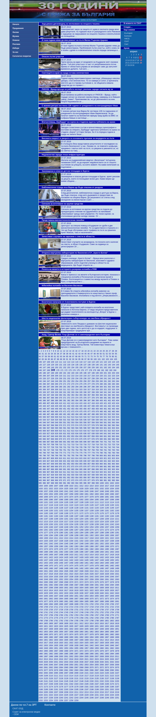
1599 (56, 588)
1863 (97, 632)
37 (61, 354)
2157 (46, 684)
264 (117, 381)
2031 (56, 662)
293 (73, 387)
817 (89, 458)
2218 (112, 692)
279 (98, 384)
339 (98, 392)
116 (81, 362)
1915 (117, 640)
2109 (46, 676)
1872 (61, 634)
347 (49, 395)
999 (98, 483)
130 (57, 365)
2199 (97, 689)
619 (98, 431)
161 (102, 367)
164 (114, 367)
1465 (107, 563)
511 (65, 417)
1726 (51, 610)
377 (89, 398)
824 (117, 458)
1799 (97, 621)
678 (94, 439)
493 (73, 414)
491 (65, 414)
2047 (56, 665)
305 (41, 389)
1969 (66, 651)
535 (81, 420)
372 (69, 398)
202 (110, 373)
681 (106, 439)
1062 (92, 494)
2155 (117, 681)
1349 (86, 544)
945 (41, 478)
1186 (71, 516)
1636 (81, 593)
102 (104, 359)
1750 (92, 612)
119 (94, 362)
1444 (81, 560)
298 (94, 387)
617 (89, 431)
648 (53, 436)
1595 (117, 585)
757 (89, 450)
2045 (46, 665)
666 (45, 439)
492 (69, 414)
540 (102, 420)
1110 (92, 502)
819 (98, 458)
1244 (41, 527)
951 (65, 478)
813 (73, 458)
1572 (81, 582)
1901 (46, 640)
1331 (76, 541)
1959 (97, 648)
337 (89, 392)
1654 (92, 596)
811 (65, 458)
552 (69, 422)
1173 (86, 513)
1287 (97, 533)
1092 (81, 500)
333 (73, 392)
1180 (41, 516)
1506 (71, 571)
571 (65, 425)
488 (53, 414)
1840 (61, 629)
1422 (51, 557)
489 (57, 414)
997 (89, 483)
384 (117, 398)
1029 (86, 489)
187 (49, 373)
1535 (56, 577)
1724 (41, 610)
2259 (76, 700)
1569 (66, 582)
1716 (81, 607)
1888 (61, 637)
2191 (56, 689)
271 (65, 384)
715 (81, 445)
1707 (117, 604)
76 (101, 356)
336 (85, 392)
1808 (61, 623)
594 (77, 428)
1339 (117, 541)
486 (45, 414)
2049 (66, 665)
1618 (71, 590)
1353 (107, 544)
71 (85, 356)
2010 (112, 656)
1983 (56, 654)
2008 (102, 656)
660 (102, 436)
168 (49, 370)
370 (61, 398)
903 (114, 469)
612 (69, 431)
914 (77, 472)
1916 (41, 643)
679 (98, 439)
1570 (71, 582)
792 (69, 456)
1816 (102, 623)
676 (85, 439)
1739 (117, 610)
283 (114, 384)
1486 (51, 568)
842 (110, 461)
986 (45, 483)
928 (53, 475)
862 (110, 464)
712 (69, 445)
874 (77, 467)
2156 (41, 684)
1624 (102, 590)
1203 (76, 519)
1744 (61, 612)
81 (116, 356)
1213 (46, 522)
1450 (112, 560)
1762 (71, 615)
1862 (92, 632)
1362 (71, 546)
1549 (46, 579)
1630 (51, 593)
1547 (117, 577)
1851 (117, 629)
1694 (51, 604)
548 (53, 422)
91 (67, 359)
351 (65, 395)
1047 (97, 491)
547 (49, 422)
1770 (112, 615)
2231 (97, 695)
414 (77, 403)
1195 (117, 516)
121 (102, 362)
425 (41, 406)
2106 (112, 673)
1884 (41, 637)
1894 (92, 637)
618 (94, 431)
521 (106, 417)
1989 (86, 654)
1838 (51, 629)
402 (110, 400)
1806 (51, 623)
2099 (76, 673)
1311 (56, 538)
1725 (46, 610)
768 (53, 453)
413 (73, 403)
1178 (112, 513)
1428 (81, 557)
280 (102, 384)
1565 (46, 582)
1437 (46, 560)
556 (85, 422)
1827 (76, 626)
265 (41, 384)
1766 (92, 615)
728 (53, 447)
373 (73, 398)
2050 (71, 665)
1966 (51, 651)
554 (77, 422)
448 (53, 409)
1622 (92, 590)
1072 (61, 497)
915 (81, 472)
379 (98, 398)
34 (52, 354)
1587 (76, 585)
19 (85, 351)
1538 (71, 577)
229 (57, 378)
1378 (71, 549)
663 (114, 436)
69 (79, 356)
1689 (107, 601)
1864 (102, 632)
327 (49, 392)
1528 (102, 574)
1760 (61, 615)
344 (117, 392)
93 (73, 359)
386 (45, 400)
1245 (46, 527)
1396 (81, 552)
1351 (97, 544)
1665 (66, 599)
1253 (86, 527)
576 (85, 425)
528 (53, 420)
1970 (71, 651)
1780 (81, 618)
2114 (71, 676)
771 (65, 453)
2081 (66, 670)
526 (45, 420)
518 (94, 417)
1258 (112, 527)
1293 (46, 535)
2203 (117, 689)
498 (94, 414)
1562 (112, 579)
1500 (41, 571)
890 (61, 469)
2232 (102, 695)
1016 (102, 486)
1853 (46, 632)
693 (73, 442)
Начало (15, 24)
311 (65, 389)
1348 (81, 544)
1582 (51, 585)
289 (57, 387)
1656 (102, 596)
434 (77, 406)
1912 (102, 640)
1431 (97, 557)
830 (61, 461)
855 (81, 464)
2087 (97, 670)
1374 (51, 549)
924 (117, 472)
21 (92, 351)
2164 (81, 684)
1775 (56, 618)
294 (77, 387)
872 (69, 467)
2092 (41, 673)
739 (98, 447)
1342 (51, 544)
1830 (92, 626)
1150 (51, 511)
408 (53, 403)
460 (102, 409)
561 (106, 422)
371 (65, 398)
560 (102, 422)
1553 (66, 579)
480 (102, 411)
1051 (117, 491)
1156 (81, 511)
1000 (102, 483)
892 (69, 469)
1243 (117, 524)
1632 (61, 593)
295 (81, 387)
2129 (66, 678)
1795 (76, 621)
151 (61, 367)
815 (81, 458)
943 (114, 475)
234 (77, 378)
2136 (102, 678)
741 (106, 447)
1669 (86, 599)
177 (87, 370)
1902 (51, 640)
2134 (92, 678)
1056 (61, 494)
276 (85, 384)
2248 (102, 698)
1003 (117, 483)
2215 (97, 692)
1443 (76, 560)
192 (69, 373)
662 (110, 436)
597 (89, 428)
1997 (46, 656)
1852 (41, 632)
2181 (86, 687)
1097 (107, 500)
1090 (71, 500)
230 (61, 378)
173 (71, 370)
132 (65, 365)
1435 (117, 557)
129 (53, 365)
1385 (107, 549)
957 (89, 478)
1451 (117, 560)
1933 (46, 645)
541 (106, 420)
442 (110, 406)
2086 (92, 670)
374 (77, 398)
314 (77, 389)
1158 (92, 511)
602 (110, 428)
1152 (61, 511)
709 (57, 445)
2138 (112, 678)
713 (73, 445)
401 (106, 400)
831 (65, 461)
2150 (92, 681)
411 (65, 403)
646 (45, 436)
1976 (102, 651)
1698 (71, 604)
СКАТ (126, 41)
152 (65, 367)
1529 (107, 574)
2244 (81, 698)
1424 (61, 557)
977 (89, 480)
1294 (51, 535)
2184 (102, 687)
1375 (56, 549)
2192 (61, 689)
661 (106, 436)
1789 (46, 621)
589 (57, 428)
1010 (71, 486)
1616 (61, 590)
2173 (46, 687)
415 (81, 403)
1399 (97, 552)
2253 (46, 700)
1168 (61, 513)
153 (69, 367)
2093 (46, 673)
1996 (41, 656)
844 (117, 461)
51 (104, 354)
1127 (97, 505)
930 (61, 475)
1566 (51, 582)
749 (57, 450)
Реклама (16, 44)
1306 (112, 535)
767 (49, 453)
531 (65, 420)
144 (114, 365)
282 (110, 384)
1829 (86, 626)
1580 (41, 585)
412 (69, 403)
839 (98, 461)
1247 (56, 527)
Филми (15, 32)
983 (114, 480)
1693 (46, 604)
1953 (66, 648)
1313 (66, 538)
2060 (41, 667)
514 (77, 417)
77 (104, 356)
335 (81, 392)
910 (61, 472)
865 (41, 467)
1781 (86, 618)
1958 (92, 648)
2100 (81, 673)
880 (102, 467)
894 (77, 469)
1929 (107, 643)
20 (88, 351)
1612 (41, 590)
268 (53, 384)
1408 (61, 555)
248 (53, 381)
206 (45, 376)
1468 (41, 566)
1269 (86, 530)
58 (46, 356)
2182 (92, 687)
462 (110, 409)
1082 (112, 497)
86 (52, 359)
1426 (71, 557)
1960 (102, 648)
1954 (71, 648)
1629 (46, 593)
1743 (56, 612)
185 (41, 373)
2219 (117, 692)
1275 (117, 530)
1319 (97, 538)
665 (41, 439)
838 (94, 461)
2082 (71, 670)
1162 (112, 511)
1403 (117, 552)
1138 (71, 508)
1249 (66, 527)
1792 (61, 621)
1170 (71, 513)
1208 (102, 519)
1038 (51, 491)
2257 (66, 700)
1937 (66, 645)
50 (101, 354)
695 (81, 442)
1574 (92, 582)
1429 (86, 557)
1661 (46, 599)
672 (69, 439)
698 (94, 442)
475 (81, 411)
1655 (97, 596)
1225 (107, 522)
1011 (76, 486)
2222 (51, 695)
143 (110, 365)
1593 (107, 585)
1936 (61, 645)
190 (61, 373)
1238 (92, 524)
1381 (86, 549)
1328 (61, 541)
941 (106, 475)
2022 (92, 659)
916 (85, 472)
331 (65, 392)
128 (49, 365)
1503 (56, 571)
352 (69, 395)
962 (110, 478)
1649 (66, 596)
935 (81, 475)
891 (65, 469)
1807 (56, 623)
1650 (71, 596)
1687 (97, 601)
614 (77, 431)
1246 (51, 527)
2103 (97, 673)
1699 (76, 604)
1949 (46, 648)
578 (94, 425)
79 (110, 356)
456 (85, 409)
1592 (102, 585)
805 (41, 458)
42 (76, 354)
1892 (81, 637)
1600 (61, 588)
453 (73, 409)
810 (61, 458)
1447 (97, 560)
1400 (102, 552)
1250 (71, 527)
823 (114, 458)
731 (65, 447)
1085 (46, 500)
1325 (46, 541)
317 (89, 389)
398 (94, 400)
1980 (41, 654)
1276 (41, 533)
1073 (66, 497)
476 (85, 411)
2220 (41, 695)
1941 (86, 645)
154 (73, 367)
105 (115, 359)
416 (85, 403)
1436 (41, 560)
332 (69, 392)
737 (89, 447)
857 (89, 464)
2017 (66, 659)
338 (94, 392)
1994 (112, 654)
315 (81, 389)
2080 (61, 670)
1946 (112, 645)
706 (45, 445)
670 (61, 439)
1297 (66, 535)
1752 (102, 612)
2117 (86, 676)
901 (106, 469)
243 (114, 378)
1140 (81, 508)
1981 (46, 654)
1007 (56, 486)
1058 (71, 494)
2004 (81, 656)
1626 (112, 590)
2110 (51, 676)
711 (65, 445)
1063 (97, 494)
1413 (86, 555)
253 (73, 381)
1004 (41, 486)
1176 (102, 513)
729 (57, 447)
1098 (112, 500)
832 (69, 461)
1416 (102, 555)
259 (98, 381)
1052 (41, 494)
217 (89, 376)
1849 (107, 629)
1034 (112, 489)
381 (106, 398)
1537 (66, 577)
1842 (71, 629)
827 (49, 461)
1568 (61, 582)
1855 (56, 632)
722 (110, 445)
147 (45, 367)
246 (45, 381)
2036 (81, 662)
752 (69, 450)
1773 (46, 618)
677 (89, 439)
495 (81, 414)
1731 (76, 610)
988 (53, 483)
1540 (81, 577)
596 (85, 428)
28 (113, 351)
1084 (41, 500)
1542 (92, 577)
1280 (61, 533)
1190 (92, 516)
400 (102, 400)
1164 (41, 513)
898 (94, 469)
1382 (92, 549)
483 (114, 411)
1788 (41, 621)
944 (117, 475)
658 (94, 436)
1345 (66, 544)
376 (85, 398)
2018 (71, 659)
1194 (112, 516)
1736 (102, 610)
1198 (51, 519)
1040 (61, 491)
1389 (46, 552)
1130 (112, 505)
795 (81, 456)
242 (110, 378)
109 (53, 362)
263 (114, 381)
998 (94, 483)
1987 (76, 654)
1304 (102, 535)
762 (110, 450)
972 (69, 480)
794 (77, 456)
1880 (102, 634)
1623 (97, 590)
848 (53, 464)
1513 (107, 571)
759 (98, 450)
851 (65, 464)
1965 (46, 651)
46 (88, 354)
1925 (86, 643)
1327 (56, 541)
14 (70, 351)
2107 (117, 673)
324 (117, 389)
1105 (66, 502)
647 (49, 436)
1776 (61, 618)
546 (45, 422)
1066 (112, 494)
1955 (76, 648)
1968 (61, 651)
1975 (97, 651)
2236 (41, 698)
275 (81, 384)
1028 (81, 489)
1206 (92, 519)
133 (69, 365)
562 (110, 422)
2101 (86, 673)
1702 (92, 604)
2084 (81, 670)
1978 (112, 651)
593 (73, 428)
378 (94, 398)
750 (61, 450)
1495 (97, 568)
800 (102, 456)
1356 (41, 546)
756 (85, 450)
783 (114, 453)
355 (81, 395)
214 (77, 376)
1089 (66, 500)
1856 (61, 632)
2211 (76, 692)
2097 (66, 673)
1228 (41, 524)
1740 (41, 612)
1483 (117, 566)
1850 (112, 629)
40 (70, 354)
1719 (97, 607)
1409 (66, 555)
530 (61, 420)
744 (117, 447)
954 (77, 478)
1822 (51, 626)
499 (98, 414)
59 (49, 356)
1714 (71, 607)
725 (41, 447)
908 (53, 472)
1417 (107, 555)
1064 (102, 494)
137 (85, 365)
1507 (76, 571)
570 (61, 425)
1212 (41, 522)
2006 (92, 656)
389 (57, 400)
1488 (61, 568)
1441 (66, 560)
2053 (86, 665)
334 (77, 392)
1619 (76, 590)
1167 (56, 513)
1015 (97, 486)
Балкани (127, 36)
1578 (112, 582)
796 (85, 456)
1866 (112, 632)
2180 (81, 687)
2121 (107, 676)
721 (106, 445)
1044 (81, 491)
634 (77, 433)
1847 (97, 629)
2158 (51, 684)
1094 (92, 500)
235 (81, 378)
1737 (107, 610)
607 (49, 431)
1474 (71, 566)
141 (102, 365)
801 (106, 456)
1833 (107, 626)
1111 (97, 502)
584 (117, 425)
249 (57, 381)
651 (65, 436)
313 (73, 389)
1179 (117, 513)
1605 (86, 588)
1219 (76, 522)
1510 (92, 571)
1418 (112, 555)
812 (69, 458)
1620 (81, 590)
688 (53, 442)
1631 (56, 593)
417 (89, 403)
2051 (76, 665)
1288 (102, 533)
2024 (102, 659)
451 (65, 409)
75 (98, 356)
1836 (41, 629)
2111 (56, 676)
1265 (66, 530)
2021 (86, 659)
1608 (102, 588)
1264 (61, 530)
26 (107, 351)
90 (64, 359)
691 (65, 442)
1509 (86, 571)
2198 (92, 689)
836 (85, 461)
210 (61, 376)
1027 (76, 489)
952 (69, 478)
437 (89, 406)
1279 (56, 533)
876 (85, 467)
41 (73, 354)
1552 (61, 579)
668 (53, 439)
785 (41, 456)
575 (81, 425)
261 (106, 381)
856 (85, 464)
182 (107, 370)
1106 (71, 502)
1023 (56, 489)
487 (49, 414)
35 (55, 354)
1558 (92, 579)
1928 (102, 643)
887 (49, 469)
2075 (117, 667)
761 (106, 450)
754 (77, 450)
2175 (56, 687)
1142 (92, 508)
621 (106, 431)
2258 (71, 700)
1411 (76, 555)
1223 (97, 522)
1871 (56, 634)
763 (114, 450)
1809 (66, 623)
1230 (51, 524)
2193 (66, 689)
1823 (56, 626)
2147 (76, 681)
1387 (117, 549)
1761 (66, 615)
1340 (41, 544)
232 (69, 378)
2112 (61, 676)
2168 (102, 684)
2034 (71, 662)
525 (41, 420)
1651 (76, 596)
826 (45, 461)
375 (81, 398)
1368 (102, 546)
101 (100, 359)
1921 (66, 643)
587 (49, 428)
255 (81, 381)
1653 (86, 596)
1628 (41, 593)
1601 (66, 588)
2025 (107, 659)
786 (45, 456)
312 (69, 389)
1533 (46, 577)
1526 (92, 574)
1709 (46, 607)
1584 (61, 585)
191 (65, 373)
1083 (117, 497)
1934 (51, 645)
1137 (66, 508)
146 (41, 367)
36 (58, 354)
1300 (81, 535)
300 (102, 387)
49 (98, 354)
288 (53, 387)
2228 (81, 695)
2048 (61, 665)
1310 (51, 538)
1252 (81, 527)
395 (81, 400)
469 (57, 411)
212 (69, 376)
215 (81, 376)
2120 (102, 676)
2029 (46, 662)
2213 (86, 692)
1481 (107, 566)
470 (61, 411)
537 (89, 420)
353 (73, 395)
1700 (81, 604)
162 (106, 367)
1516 (41, 574)
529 (57, 420)
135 (77, 365)
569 (57, 425)
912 (69, 472)
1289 (107, 533)
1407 (56, 555)
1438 (51, 560)
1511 (97, 571)
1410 (71, 555)
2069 (86, 667)
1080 (102, 497)
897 (89, 469)
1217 (66, 522)
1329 (66, 541)
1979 (117, 651)
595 (81, 428)
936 (85, 475)
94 (76, 359)
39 (67, 354)
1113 (107, 502)
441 (106, 406)
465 (41, 411)
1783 (97, 618)
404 (117, 400)
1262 (51, 530)
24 (101, 351)
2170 (112, 684)
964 (117, 478)
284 (117, 384)
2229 (86, 695)
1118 (51, 505)
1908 (81, 640)
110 (57, 362)
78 (107, 356)
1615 (56, 590)
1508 (81, 571)
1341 (46, 544)
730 (61, 447)
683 (114, 439)
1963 (117, 648)
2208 (61, 692)
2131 (76, 678)
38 (64, 354)
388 (53, 400)
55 (116, 354)
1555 (76, 579)
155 (77, 367)
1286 (92, 533)
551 (65, 422)
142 (106, 365)
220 (102, 376)
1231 (56, 524)
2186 (112, 687)
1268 (81, 530)
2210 (71, 692)
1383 (97, 549)
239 (98, 378)
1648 (61, 596)
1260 (41, 530)
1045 (86, 491)
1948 (41, 648)
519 (98, 417)
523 (114, 417)
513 (73, 417)
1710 (51, 607)
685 (41, 442)
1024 (61, 489)
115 (77, 362)
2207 (56, 692)
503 (114, 414)
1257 (107, 527)
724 (117, 445)
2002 (71, 656)
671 (65, 439)
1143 (97, 508)
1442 (71, 560)
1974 (92, 651)
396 (85, 400)
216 (85, 376)
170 (58, 370)
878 (94, 467)
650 (61, 436)
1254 (92, 527)
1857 (66, 632)
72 (88, 356)
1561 (107, 579)
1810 (71, 623)
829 (57, 461)
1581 (46, 585)
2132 (81, 678)
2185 (107, 687)
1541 (86, 577)
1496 (102, 568)
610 (61, 431)
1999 (56, 656)
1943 (97, 645)
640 (102, 433)
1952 (61, 648)
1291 (117, 533)
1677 (46, 601)
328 (53, 392)
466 (45, 411)
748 (53, 450)
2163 (76, 684)
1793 (66, 621)
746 (45, 450)
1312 (61, 538)
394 (77, 400)
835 (81, 461)
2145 (66, 681)
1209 (107, 519)
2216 (102, 692)
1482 (112, 566)
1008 (61, 486)
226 (45, 378)
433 (73, 406)
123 (110, 362)
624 (117, 431)
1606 (92, 588)
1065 (107, 494)
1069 (46, 497)
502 (110, 414)
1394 (71, 552)
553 (73, 422)
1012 (81, 486)
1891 (76, 637)
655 (81, 436)
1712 (61, 607)
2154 (112, 681)
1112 (102, 502)
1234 (71, 524)
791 (65, 456)
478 (94, 411)
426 (45, 406)
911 (65, 472)
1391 (56, 552)
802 (110, 456)
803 (114, 456)
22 (95, 351)
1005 (46, 486)
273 (73, 384)
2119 (97, 676)
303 (114, 387)
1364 (81, 546)
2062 (51, 667)
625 (41, 433)
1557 (86, 579)
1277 (46, 533)
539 (98, 420)
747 (49, 450)
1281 (66, 533)
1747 (76, 612)
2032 (61, 662)
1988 (81, 654)
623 (114, 431)
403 (114, 400)
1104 (61, 502)
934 (77, 475)
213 (73, 376)
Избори (15, 48)
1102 (51, 502)
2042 (112, 662)
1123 (76, 505)
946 (45, 478)
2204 (41, 692)
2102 (92, 673)
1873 (66, 634)
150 (57, 367)
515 (81, 417)
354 (77, 395)
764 (117, 450)
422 (110, 403)
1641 (107, 593)
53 (110, 354)
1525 (86, 574)
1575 (97, 582)
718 (94, 445)
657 (89, 436)
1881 (107, 634)
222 (110, 376)
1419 (117, 555)
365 (41, 398)
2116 (81, 676)
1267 (76, 530)
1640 (102, 593)
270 (61, 384)
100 (96, 359)
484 (117, 411)
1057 (66, 494)
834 (77, 461)
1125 (86, 505)
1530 (112, 574)
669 (57, 439)
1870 (51, 634)
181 (103, 370)
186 (45, 373)
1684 (81, 601)
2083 (76, 670)
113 (69, 362)
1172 (81, 513)
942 (110, 475)
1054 (51, 494)
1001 (107, 483)
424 (117, 403)
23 (98, 351)
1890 (71, 637)
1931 (117, 643)
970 (61, 480)
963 (114, 478)
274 (77, 384)
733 (73, 447)
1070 (51, 497)
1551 (56, 579)
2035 (76, 662)
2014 (51, 659)
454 (77, 409)
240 (102, 378)
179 (95, 370)
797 (89, 456)
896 (85, 469)
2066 (71, 667)
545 (41, 422)
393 (73, 400)
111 (61, 362)
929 (57, 475)
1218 (71, 522)
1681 (66, 601)
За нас (15, 52)
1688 (102, 601)
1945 (107, 645)
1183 (56, 516)
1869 (46, 634)
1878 (92, 634)
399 (98, 400)
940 (102, 475)
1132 (41, 508)
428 (53, 406)
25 (104, 351)
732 (69, 447)
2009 (107, 656)
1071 (56, 497)
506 (45, 417)
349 (57, 395)
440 (102, 406)
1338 (112, 541)
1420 (41, 557)
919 (98, 472)
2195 (76, 689)
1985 (66, 654)
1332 (81, 541)
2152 (102, 681)
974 (77, 480)
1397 (86, 552)
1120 (61, 505)
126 (41, 365)
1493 (86, 568)
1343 (56, 544)
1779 (76, 618)
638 (94, 433)
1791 (56, 621)
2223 (56, 695)
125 (117, 362)
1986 (71, 654)
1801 (107, 621)
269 (57, 384)
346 (45, 395)
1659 (117, 596)
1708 (41, 607)
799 (98, 456)
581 (106, 425)
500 (102, 414)
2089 (107, 670)
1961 (107, 648)
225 (41, 378)
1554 (71, 579)
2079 (56, 670)
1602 (71, 588)
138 (89, 365)
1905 (66, 640)
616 (85, 431)
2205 (46, 692)
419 (98, 403)
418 (94, 403)
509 (57, 417)
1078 (92, 497)
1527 (97, 574)
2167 (97, 684)
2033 (66, 662)
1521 (66, 574)
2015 (56, 659)
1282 (71, 533)
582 (110, 425)
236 (85, 378)
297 (89, 387)
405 (41, 403)
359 (98, 395)
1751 (97, 612)
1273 (107, 530)
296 (85, 387)
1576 (102, 582)
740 (102, 447)
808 (53, 458)
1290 (112, 533)
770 (61, 453)
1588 (81, 585)
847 (49, 464)
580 (102, 425)
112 (65, 362)
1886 (51, 637)
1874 (71, 634)
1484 (41, 568)
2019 (76, 659)
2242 (71, 698)
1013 (86, 486)
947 (49, 478)
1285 (86, 533)
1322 (112, 538)
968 (53, 480)
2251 (117, 698)
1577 (107, 582)
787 (49, 456)
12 (64, 351)
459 (98, 409)
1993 (107, 654)
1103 (56, 502)
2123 (117, 676)
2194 (71, 689)
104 (112, 359)
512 (69, 417)
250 (61, 381)
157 (85, 367)
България (128, 33)
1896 (102, 637)
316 (85, 389)
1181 (46, 516)
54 (113, 354)
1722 (112, 607)
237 (89, 378)
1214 (51, 522)
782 (110, 453)
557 (89, 422)
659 (98, 436)
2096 (61, 673)
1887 (56, 637)
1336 (102, 541)
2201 (107, 689)
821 (106, 458)
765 (41, 453)
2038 (92, 662)
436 (85, 406)
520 (102, 417)
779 (98, 453)
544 (117, 420)
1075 (76, 497)
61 (55, 356)
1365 (86, 546)
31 (43, 354)
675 (81, 439)
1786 (112, 618)
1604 (81, 588)
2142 (51, 681)
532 (69, 420)
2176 (61, 687)
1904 (61, 640)
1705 (107, 604)
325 (41, 392)
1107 (76, 502)
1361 (66, 546)
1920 (61, 643)
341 (106, 392)
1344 (61, 544)
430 (61, 406)
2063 (56, 667)
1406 (51, 555)
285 (41, 387)
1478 (92, 566)
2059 (117, 665)
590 (61, 428)
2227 (76, 695)
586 (45, 428)
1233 (66, 524)
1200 (61, 519)
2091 (117, 670)
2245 (86, 698)
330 (61, 392)
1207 (97, 519)
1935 (56, 645)
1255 (97, 527)
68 (76, 356)
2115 (76, 676)
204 (117, 373)
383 (114, 398)
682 (110, 439)
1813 (86, 623)
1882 (112, 634)
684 (117, 439)
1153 (66, 511)
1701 (86, 604)
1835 (117, 626)
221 (106, 376)
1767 (97, 615)
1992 (102, 654)
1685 (86, 601)
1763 (76, 615)
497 (89, 414)
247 (49, 381)
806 (45, 458)
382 (110, 398)
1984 (61, 654)
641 (106, 433)
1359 (56, 546)
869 (57, 467)
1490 (71, 568)
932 (69, 475)
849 (57, 464)
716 (85, 445)
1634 (71, 593)
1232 (61, 524)
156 (81, 367)
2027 (117, 659)
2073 (107, 667)
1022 (51, 489)
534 (77, 420)
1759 (56, 615)
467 (49, 411)
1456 (61, 563)
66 (70, 356)
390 (61, 400)
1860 (81, 632)
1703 (97, 604)
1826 (71, 626)
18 (82, 351)
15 (73, 351)
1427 (76, 557)
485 (41, 414)
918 (94, 472)
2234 (112, 695)
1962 (112, 648)
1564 (41, 582)
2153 (107, 681)
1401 (107, 552)
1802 (112, 621)
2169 (107, 684)
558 (94, 422)
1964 (41, 651)
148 (49, 367)
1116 (41, 505)
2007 (97, 656)
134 (73, 365)
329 (57, 392)
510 (61, 417)
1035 (117, 489)
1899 (117, 637)
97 (85, 359)
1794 (71, 621)
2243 (76, 698)
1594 (112, 585)
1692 (41, 604)
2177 (66, 687)
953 (73, 478)
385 (41, 400)
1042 (71, 491)
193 (73, 373)
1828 (81, 626)
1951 (56, 648)
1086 (51, 500)
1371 (117, 546)
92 (70, 359)
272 (69, 384)
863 (114, 464)
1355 (117, 544)
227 (49, 378)
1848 (102, 629)
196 (85, 373)
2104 (102, 673)
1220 (81, 522)
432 (69, 406)
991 (65, 483)
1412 (81, 555)
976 (85, 480)
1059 (76, 494)
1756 (41, 615)
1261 (46, 530)
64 (64, 356)
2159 (56, 684)
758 (94, 450)
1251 (76, 527)
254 (77, 381)
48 (95, 354)
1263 (56, 530)
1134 (51, 508)
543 (114, 420)
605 (41, 431)
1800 (102, 621)
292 (69, 387)
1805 (46, 623)
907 (49, 472)
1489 (66, 568)
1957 (86, 648)
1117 (46, 505)
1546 (112, 577)
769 (57, 453)
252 (69, 381)
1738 (112, 610)
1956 (81, 648)
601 (106, 428)
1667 (76, 599)
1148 (41, 511)
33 (49, 354)
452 (69, 409)
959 (98, 478)
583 (114, 425)
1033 (107, 489)
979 (98, 480)
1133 (46, 508)
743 (114, 447)
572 (69, 425)
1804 (41, 623)
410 (61, 403)
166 (41, 370)
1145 (107, 508)
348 (53, 395)
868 (53, 467)
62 (58, 356)
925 (41, 475)
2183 (97, 687)
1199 (56, 519)
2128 (61, 678)
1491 (76, 568)
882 (110, 467)
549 (57, 422)
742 (110, 447)
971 (65, 480)
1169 (66, 513)
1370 (112, 546)
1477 (86, 566)
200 (102, 373)
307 (49, 389)
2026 (112, 659)
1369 (107, 546)
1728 (61, 610)
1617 (66, 590)
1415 (97, 555)
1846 (92, 629)
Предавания (17, 28)
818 (94, 458)
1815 (97, 623)
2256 (61, 700)
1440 (61, 560)
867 (49, 467)
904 (117, 469)
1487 (56, 568)
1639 (97, 593)
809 (57, 458)
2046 (51, 665)
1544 (102, 577)
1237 (86, 524)
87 (55, 359)
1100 (41, 502)
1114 (112, 502)
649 (57, 436)
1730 (71, 610)
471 (65, 411)
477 (89, 411)
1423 (56, 557)
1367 (97, 546)
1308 (41, 538)
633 (73, 433)
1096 (102, 500)
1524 (81, 574)
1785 (107, 618)
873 (73, 467)
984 (117, 480)
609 (57, 431)
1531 (117, 574)
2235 (117, 695)
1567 (56, 582)
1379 (76, 549)
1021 (46, 489)
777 (89, 453)
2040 (102, 662)
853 (73, 464)
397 (89, 400)
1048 (102, 491)
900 (102, 469)
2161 (66, 684)
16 (76, 351)
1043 (76, 491)
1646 (51, 596)
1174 (92, 513)
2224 (61, 695)
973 (73, 480)
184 (115, 370)
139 (94, 365)
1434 (112, 557)
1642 (112, 593)
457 (89, 409)
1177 (107, 513)
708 (53, 445)
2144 (61, 681)
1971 (76, 651)
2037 (86, 662)
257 (89, 381)
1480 (102, 566)
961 (106, 478)
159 (94, 367)
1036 (41, 491)
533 (73, 420)
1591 (97, 585)
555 (81, 422)
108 (49, 362)
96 (82, 359)
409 (57, 403)
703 (114, 442)
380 (102, 398)
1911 (97, 640)
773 (73, 453)
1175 (97, 513)
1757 (46, 615)
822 (110, 458)
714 (77, 445)
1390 (51, 552)
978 (94, 480)
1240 (102, 524)
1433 (107, 557)
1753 (107, 612)
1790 (51, 621)
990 (61, 483)
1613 (46, 590)
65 (67, 356)
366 (45, 398)
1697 (66, 604)
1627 (117, 590)
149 (53, 367)
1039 (56, 491)
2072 (102, 667)
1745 (66, 612)
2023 (97, 659)
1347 (76, 544)
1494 (92, 568)
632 (69, 433)
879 (98, 467)
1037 (46, 491)
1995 (117, 654)
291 (65, 387)
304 (117, 387)
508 (53, 417)
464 (117, 409)
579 (98, 425)
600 (102, 428)
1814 (92, 623)
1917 (46, 643)
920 (102, 472)
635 (81, 433)
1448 (102, 560)
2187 (117, 687)
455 (81, 409)
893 (73, 469)
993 (73, 483)
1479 (97, 566)
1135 (56, 508)
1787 (117, 618)
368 (53, 398)
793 (73, 456)
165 (117, 367)
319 (98, 389)
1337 (107, 541)
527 (49, 420)
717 (89, 445)
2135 (97, 678)
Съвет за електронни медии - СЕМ (26, 713)
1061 (86, 494)
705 (41, 445)
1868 (41, 634)
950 (61, 478)
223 (114, 376)
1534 (51, 577)
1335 (97, 541)
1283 (76, 533)
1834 (112, 626)
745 (41, 450)
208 (53, 376)
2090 (112, 670)
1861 (86, 632)
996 (85, 483)
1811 (76, 623)
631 (65, 433)
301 (106, 387)
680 (102, 439)
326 (45, 392)
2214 (92, 692)
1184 (61, 516)
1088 (61, 500)
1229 (46, 524)
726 (45, 447)
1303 (97, 535)
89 (61, 359)
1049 (107, 491)
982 (110, 480)
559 (98, 422)
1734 (92, 610)
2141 (46, 681)
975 (81, 480)
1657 (107, 596)
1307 (117, 535)
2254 (51, 700)
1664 (61, 599)
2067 (76, 667)
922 (110, 472)
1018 (112, 486)
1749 (86, 612)
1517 (46, 574)
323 (114, 389)
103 (108, 359)
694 (77, 442)
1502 (51, 571)
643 (114, 433)
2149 (86, 681)
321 (106, 389)
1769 (107, 615)
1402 (112, 552)
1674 (112, 599)
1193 (107, 516)
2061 (46, 667)
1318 (92, 538)
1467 (117, 563)
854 (77, 464)
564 (117, 422)
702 (110, 442)
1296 (61, 535)
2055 (97, 665)
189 (57, 373)
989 (57, 483)
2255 (56, 700)
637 (89, 433)
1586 (71, 585)
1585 (66, 585)
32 (46, 354)
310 (61, 389)
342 (110, 392)
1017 (107, 486)
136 (81, 365)
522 (110, 417)
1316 (81, 538)
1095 (97, 500)
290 (61, 387)
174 (75, 370)
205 (41, 376)
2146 (71, 681)
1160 (102, 511)
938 (94, 475)
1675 (117, 599)
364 (117, 395)
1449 (107, 560)
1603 (76, 588)
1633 (66, 593)
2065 (66, 667)
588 (53, 428)
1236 (81, 524)
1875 (76, 634)
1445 (86, 560)
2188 (41, 689)
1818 (112, 623)
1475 (76, 566)
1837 (46, 629)
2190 (51, 689)
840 (102, 461)
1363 (76, 546)
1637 (86, 593)
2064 (61, 667)
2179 (76, 687)
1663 (56, 599)
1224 (102, 522)
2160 (61, 684)
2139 (117, 678)
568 (53, 425)
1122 (71, 505)
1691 (117, 601)
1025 (66, 489)
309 (57, 389)
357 (89, 395)
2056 (102, 665)
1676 (41, 601)
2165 (86, 684)
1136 (61, 508)
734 (77, 447)
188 (53, 373)
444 (117, 406)
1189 (86, 516)
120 (98, 362)
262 (110, 381)
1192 (102, 516)
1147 (117, 508)
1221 (86, 522)
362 (110, 395)
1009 (66, 486)
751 (65, 450)
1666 (71, 599)
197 (89, 373)
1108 (81, 502)
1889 (66, 637)
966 (45, 480)
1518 (51, 574)
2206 (51, 692)
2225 (66, 695)
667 (49, 439)
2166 (92, 684)
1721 (107, 607)
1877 (86, 634)
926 (45, 475)
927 (49, 475)
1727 (56, 610)
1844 (81, 629)
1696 (61, 604)
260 (102, 381)
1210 (112, 519)
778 (94, 453)
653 (73, 436)
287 (49, 387)
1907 (76, 640)
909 (57, 472)
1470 (51, 566)
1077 (86, 497)
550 (61, 422)
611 (65, 431)
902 (110, 469)
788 (53, 456)
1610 (112, 588)
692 (69, 442)
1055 (56, 494)
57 (43, 356)
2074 (112, 667)
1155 (76, 511)
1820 (41, 626)
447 (49, 409)
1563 (117, 579)
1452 (41, 563)
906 (45, 472)
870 (61, 467)
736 (85, 447)
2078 (51, 670)
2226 (71, 695)
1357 (46, 546)
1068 (41, 497)
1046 (92, 491)
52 (107, 354)
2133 (86, 678)
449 (57, 409)
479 (98, 411)
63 (61, 356)
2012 (41, 659)
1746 (71, 612)
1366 (92, 546)
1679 (56, 601)
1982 (51, 654)
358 (94, 395)
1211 (117, 519)
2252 (41, 700)
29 (116, 351)
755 (81, 450)
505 (41, 417)
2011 (117, 656)
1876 (81, 634)
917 (89, 472)
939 (98, 475)
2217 (107, 692)
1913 (107, 640)
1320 (102, 538)
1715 (76, 607)
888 (53, 469)
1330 (71, 541)
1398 (92, 552)
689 (57, 442)
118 (89, 362)
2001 (66, 656)
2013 (46, 659)
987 (49, 483)
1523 (76, 574)
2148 (81, 681)
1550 (51, 579)
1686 (92, 601)
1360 (61, 546)
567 (49, 425)
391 (65, 400)
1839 (56, 629)
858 (94, 464)
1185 (66, 516)
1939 (76, 645)
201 (106, 373)
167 (45, 370)
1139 (76, 508)
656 (85, 436)
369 (57, 398)
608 (53, 431)
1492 (81, 568)
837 (89, 461)
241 (106, 378)
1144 (102, 508)
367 (49, 398)
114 (73, 362)
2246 (92, 698)
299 (98, 387)
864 (117, 464)
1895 (97, 637)
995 (81, 483)
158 (89, 367)
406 (45, 403)
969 (57, 480)
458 (94, 409)
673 (73, 439)
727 (49, 447)
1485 (46, 568)
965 (41, 480)
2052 (81, 665)
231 (65, 378)
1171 (76, 513)
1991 (97, 654)
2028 (41, 662)
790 (61, 456)
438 (94, 406)
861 (106, 464)
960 (102, 478)
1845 (86, 629)
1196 (41, 519)
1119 (56, 505)
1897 (107, 637)
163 (110, 367)
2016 (61, 659)
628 (53, 433)
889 (57, 469)
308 (53, 389)
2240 (61, 698)
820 (102, 458)
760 (102, 450)
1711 (56, 607)
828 (53, 461)
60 (52, 356)
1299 (76, 535)
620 (102, 431)
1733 (86, 610)
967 (49, 480)
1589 (86, 585)
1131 (117, 505)
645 (41, 436)
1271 (97, 530)
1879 (97, 634)
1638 (92, 593)
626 (45, 433)
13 (67, 351)
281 (106, 384)
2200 (102, 689)
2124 (41, 678)
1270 (92, 530)
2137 (107, 678)
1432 (102, 557)
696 (85, 442)
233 (73, 378)
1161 (107, 511)
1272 (102, 530)
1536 (61, 577)
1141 (86, 508)
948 (53, 478)
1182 (51, 516)
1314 (71, 538)
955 (81, 478)
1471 (56, 566)
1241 (107, 524)
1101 (46, 502)
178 (91, 370)
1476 (81, 566)
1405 (46, 555)
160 (98, 367)
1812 (81, 623)
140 (98, 365)
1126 (92, 505)
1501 (46, 571)
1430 (92, 557)
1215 (56, 522)
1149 (46, 511)
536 (85, 420)
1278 (51, 533)
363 (114, 395)
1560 (102, 579)
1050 (112, 491)
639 (98, 433)
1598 (51, 588)
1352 (102, 544)
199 (98, 373)
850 (61, 464)
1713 (66, 607)
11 (61, 351)
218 (94, 376)
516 (85, 417)
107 (45, 362)
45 (85, 354)
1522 (71, 574)
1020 (41, 489)
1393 (66, 552)
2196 (81, 689)
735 (81, 447)
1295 (56, 535)
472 (69, 411)
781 (106, 453)
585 (41, 428)
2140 (41, 681)
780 (102, 453)
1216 (61, 522)
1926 (92, 643)
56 (40, 356)
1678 (51, 601)
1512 (102, 571)
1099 (117, 500)
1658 (112, 596)
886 (45, 469)
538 (94, 420)
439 (98, 406)
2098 (71, 673)
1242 (112, 524)
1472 (61, 566)
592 (69, 428)
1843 (76, 629)
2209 (66, 692)
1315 (76, 538)
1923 (76, 643)
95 (79, 359)
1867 (117, 632)
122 (106, 362)
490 (61, 414)
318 (94, 389)
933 (73, 475)
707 (49, 445)
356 (85, 395)
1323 (117, 538)
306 (45, 389)
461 (106, 409)
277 (89, 384)
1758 (51, 615)
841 (106, 461)
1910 (92, 640)
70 (82, 356)
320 (102, 389)
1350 (92, 544)
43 (79, 354)
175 (79, 370)
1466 (112, 563)
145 (117, 365)
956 (85, 478)
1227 (117, 522)
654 (77, 436)
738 (94, 447)
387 (49, 400)
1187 (76, 516)
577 (89, 425)
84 (46, 359)
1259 (117, 527)
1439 (56, 560)
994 (77, 483)
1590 (92, 585)
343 (114, 392)
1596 (41, 588)
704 (117, 442)
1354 (112, 544)
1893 (86, 637)
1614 (51, 590)
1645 (46, 596)
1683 (76, 601)
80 (113, 356)
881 (106, 467)
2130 (71, 678)
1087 (56, 500)
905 (41, 472)
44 (82, 354)
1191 (97, 516)
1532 (41, 577)
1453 (46, 563)
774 (77, 453)
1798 (92, 621)
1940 (81, 645)
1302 (92, 535)
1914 (112, 640)
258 (94, 381)
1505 (66, 571)
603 (114, 428)
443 (114, 406)
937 (89, 475)
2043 (117, 662)
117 (85, 362)
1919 (56, 643)
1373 (46, 549)
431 (65, 406)
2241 (66, 698)
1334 (92, 541)
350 (61, 395)
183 (111, 370)
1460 (81, 563)
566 (45, 425)
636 (85, 433)
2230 (92, 695)
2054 (92, 665)
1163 (117, 511)
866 (45, 467)
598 (94, 428)
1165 (46, 513)
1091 (76, 500)
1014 (92, 486)
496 (85, 414)
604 (117, 428)
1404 (41, 555)
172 (66, 370)
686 (45, 442)
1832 (102, 626)
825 (41, 461)
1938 (71, 645)
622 (110, 431)
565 (41, 425)
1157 (86, 511)
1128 (102, 505)
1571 (76, 582)
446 (45, 409)
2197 (86, 689)
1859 (76, 632)
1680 (61, 601)
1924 (81, 643)
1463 (97, 563)
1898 (112, 637)
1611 (117, 588)
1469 (46, 566)
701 (106, 442)
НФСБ (126, 39)
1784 (102, 618)
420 (102, 403)
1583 (56, 585)
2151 (97, 681)
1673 (107, 599)
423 (114, 403)
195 (81, 373)
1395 (76, 552)
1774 (51, 618)
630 (61, 433)
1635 (76, 593)
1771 (117, 615)
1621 (86, 590)
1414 (92, 555)
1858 (71, 632)
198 (94, 373)
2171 (117, 684)
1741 (46, 612)
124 (114, 362)
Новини (15, 40)
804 (117, 456)
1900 (41, 640)
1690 (112, 601)
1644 (41, 596)
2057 (107, 665)
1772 (41, 618)
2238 (51, 698)
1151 (56, 511)
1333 (86, 541)
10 (58, 351)
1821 (46, 626)
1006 (51, 486)
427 (49, 406)
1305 (107, 535)
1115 (117, 502)
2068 (81, 667)
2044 (41, 665)
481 (106, 411)
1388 (41, 552)
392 (69, 400)
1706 (112, 604)
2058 (112, 665)
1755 (117, 612)
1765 (86, 615)
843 (114, 461)
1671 (97, 599)
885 (41, 469)
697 (89, 442)
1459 (76, 563)
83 (43, 359)
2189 (46, 689)
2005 (86, 656)
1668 (81, 599)
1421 (46, 557)
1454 (51, 563)
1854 (51, 632)
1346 (71, 544)
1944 (102, 645)
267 (49, 384)
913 (73, 472)
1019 (117, 486)
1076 (81, 497)
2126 (51, 678)
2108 (41, 676)
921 (106, 472)
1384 (102, 549)
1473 (66, 566)
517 (89, 417)
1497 (107, 568)
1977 (107, 651)
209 (57, 376)
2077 (46, 670)
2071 (97, 667)
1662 (51, 599)
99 (92, 359)
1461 (86, 563)
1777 (66, 618)
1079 (97, 497)
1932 (41, 645)
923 (114, 472)
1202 (71, 519)
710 (61, 445)
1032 (102, 489)
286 (45, 387)
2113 (66, 676)
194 (77, 373)
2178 (71, 687)
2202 (112, 689)
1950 (51, 648)
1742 (51, 612)
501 (106, 414)
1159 (97, 511)
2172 (41, 687)
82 (40, 359)
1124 (81, 505)
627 (49, 433)
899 (98, 469)
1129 (107, 505)
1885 (46, 637)
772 (69, 453)
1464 (102, 563)
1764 (81, 615)
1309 (46, 538)
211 (65, 376)
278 (94, 384)
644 (117, 433)
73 (92, 356)
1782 (92, 618)
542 (110, 420)
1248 (61, 527)
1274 (112, 530)
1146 (112, 508)
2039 (97, 662)
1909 (86, 640)
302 (110, 387)
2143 (56, 681)
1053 (46, 494)
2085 (86, 670)
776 (85, 453)
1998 (51, 656)
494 (77, 414)
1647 (56, 596)
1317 (86, 538)
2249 (107, 698)
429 (57, 406)
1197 (46, 519)
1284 (81, 533)
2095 (56, 673)
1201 (66, 519)
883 (114, 467)
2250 (112, 698)
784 (117, 453)
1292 (41, 535)
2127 (56, 678)
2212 (81, 692)
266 (45, 384)
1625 (107, 590)
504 (117, 414)
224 (117, 376)
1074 (71, 497)
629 (57, 433)
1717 (86, 607)
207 (49, 376)
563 (114, 422)
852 (69, 464)
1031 (97, 489)
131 (61, 365)
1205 (86, 519)
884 (117, 467)
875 (81, 467)
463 (114, 409)
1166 (51, 513)
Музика (15, 36)
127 (45, 365)
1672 (102, 599)
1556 (81, 579)
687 (49, 442)
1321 (107, 538)
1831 (97, 626)
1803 (117, 621)
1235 (76, 524)
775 (81, 453)
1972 (81, 651)
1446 (92, 560)
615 (81, 431)
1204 (81, 519)
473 (73, 411)
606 (45, 431)
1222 (92, 522)
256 (85, 381)
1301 (86, 535)
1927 (97, 643)
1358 (51, 546)
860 (102, 464)
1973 (86, 651)
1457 (66, 563)
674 (77, 439)
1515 (117, 571)
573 (73, 425)
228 (53, 378)
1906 (71, 640)
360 (102, 395)
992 (69, 483)
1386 (112, 549)
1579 (117, 582)
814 (77, 458)
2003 (76, 656)
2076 (41, 670)
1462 (92, 563)
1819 (117, 623)
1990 (92, 654)
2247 (97, 698)
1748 (81, 612)
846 (45, 464)
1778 (71, 618)
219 (98, 376)
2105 (107, 673)
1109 (86, 502)
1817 (107, 623)
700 (102, 442)
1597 (46, 588)
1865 (107, 632)
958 (94, 478)
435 (81, 406)
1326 (51, 541)
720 (102, 445)
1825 (66, 626)
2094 (51, 673)
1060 (81, 494)
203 (114, 373)
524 (117, 417)
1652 (81, 596)
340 (102, 392)
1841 (66, 629)
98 (88, 359)
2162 (71, 684)
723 (114, 445)
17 (79, 351)
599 (98, 428)
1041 (66, 491)
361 (106, 395)
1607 (97, 588)
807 (49, 458)
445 (41, 409)
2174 (51, 687)
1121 (66, 505)
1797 (86, 621)
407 (49, 403)
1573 (86, 582)
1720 (102, 607)
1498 (112, 568)
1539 (76, 577)
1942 (92, 645)
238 (94, 378)
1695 (56, 604)
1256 (102, 527)
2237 (46, 698)
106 (41, 362)
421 (106, 403)
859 (98, 464)
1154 (71, 511)
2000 (61, 656)
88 (58, 359)
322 (110, 389)
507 (49, 417)
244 (117, 378)
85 (49, 359)
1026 (71, 489)
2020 (81, 659)
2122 (112, 676)
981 (106, 480)
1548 (41, 579)
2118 (92, 676)
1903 (56, 640)
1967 (56, 651)
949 (57, 478)
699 (98, 442)
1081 (107, 497)
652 (69, 436)
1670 (92, 599)
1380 (81, 549)
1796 (81, 621)
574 (77, 425)
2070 (92, 667)
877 (89, 467)
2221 (46, 695)
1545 (107, 577)
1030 (92, 489)
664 (117, 436)
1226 (112, 522)
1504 (61, 571)
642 (110, 433)
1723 (117, 607)
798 (94, 456)
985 (41, 483)
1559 (97, 579)
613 (73, 431)
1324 (41, 541)
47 (92, 354)
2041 (107, 662)
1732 (81, 610)
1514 (112, 571)
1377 (66, 549)
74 (95, 356)
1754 (112, 612)
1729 (66, 610)
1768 (102, 615)
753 (73, 450)
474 (77, 411)
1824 (61, 626)
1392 (61, 552)
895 (81, 469)
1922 (71, 643)
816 (85, 458)
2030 (51, 662)
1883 (117, 634)
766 (45, 453)
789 (57, 456)
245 (41, 381)
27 (110, 351)
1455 (56, 563)
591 (65, 428)
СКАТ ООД (17, 708)
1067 (117, 494)
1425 (66, 557)
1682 (71, 601)
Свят (126, 44)
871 (65, 467)
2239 (56, 698)
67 (73, 356)
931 (65, 475)
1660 (41, 599)
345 (41, 395)
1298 (71, 535)
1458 (71, 563)
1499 (117, 568)
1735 (97, 610)
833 (73, 461)
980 (102, 480)
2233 (107, 695)
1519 (56, 574)
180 (99, 370)
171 (62, 370)
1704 (102, 604)
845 (41, 464)
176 (83, 370)
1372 (41, 549)
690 (61, 442)
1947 (117, 645)
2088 (102, 670)
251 (65, 381)
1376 (61, 549)
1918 (51, 643)
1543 (97, 577)
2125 (46, 678)
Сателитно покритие (21, 56)
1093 (86, 500)
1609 (107, 588)
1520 (61, 574)
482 (110, 411)
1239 (97, 524)
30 (40, 354)
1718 (92, 607)
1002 (112, 483)
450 (61, 409)
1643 (117, 593)
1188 (81, 516)
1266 (71, 530)
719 (98, 445)
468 (53, 411)
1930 (112, 643)
